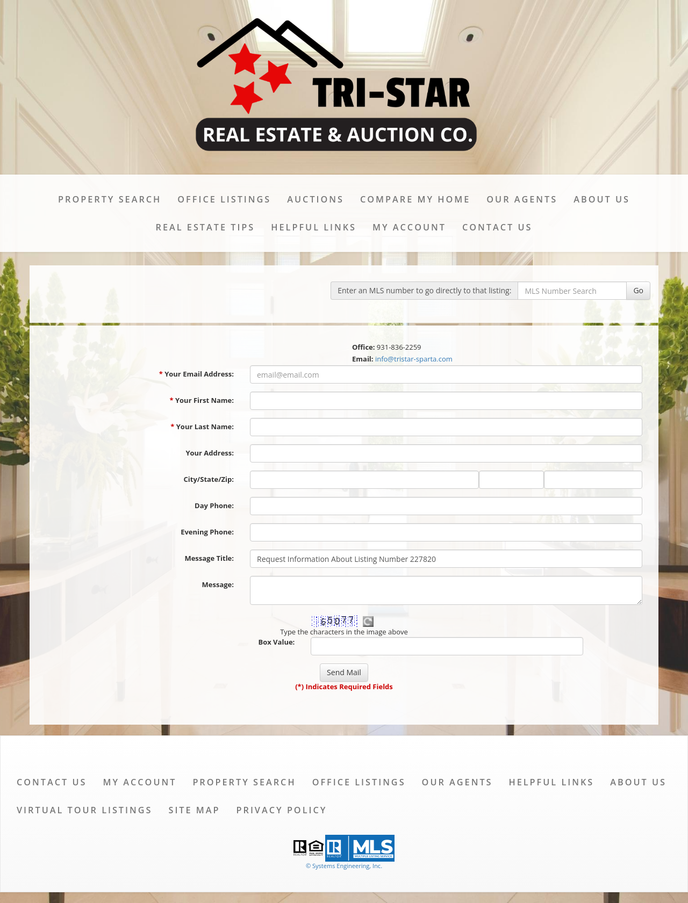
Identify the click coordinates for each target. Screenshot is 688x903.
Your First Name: (201, 400)
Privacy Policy (281, 810)
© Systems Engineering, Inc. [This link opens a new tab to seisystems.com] (344, 866)
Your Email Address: (196, 374)
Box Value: (276, 642)
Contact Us (497, 227)
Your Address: (209, 453)
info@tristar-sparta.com (414, 359)
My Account (409, 227)
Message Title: (209, 558)
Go (638, 290)
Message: (218, 584)
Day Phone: (214, 505)
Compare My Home (415, 199)
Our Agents (521, 199)
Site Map (194, 810)
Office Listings (224, 199)
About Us (602, 199)
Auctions (315, 199)
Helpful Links (313, 227)
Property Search (109, 199)
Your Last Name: (202, 426)
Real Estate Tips (205, 227)
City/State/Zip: (209, 479)
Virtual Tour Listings (84, 810)
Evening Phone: (207, 532)
